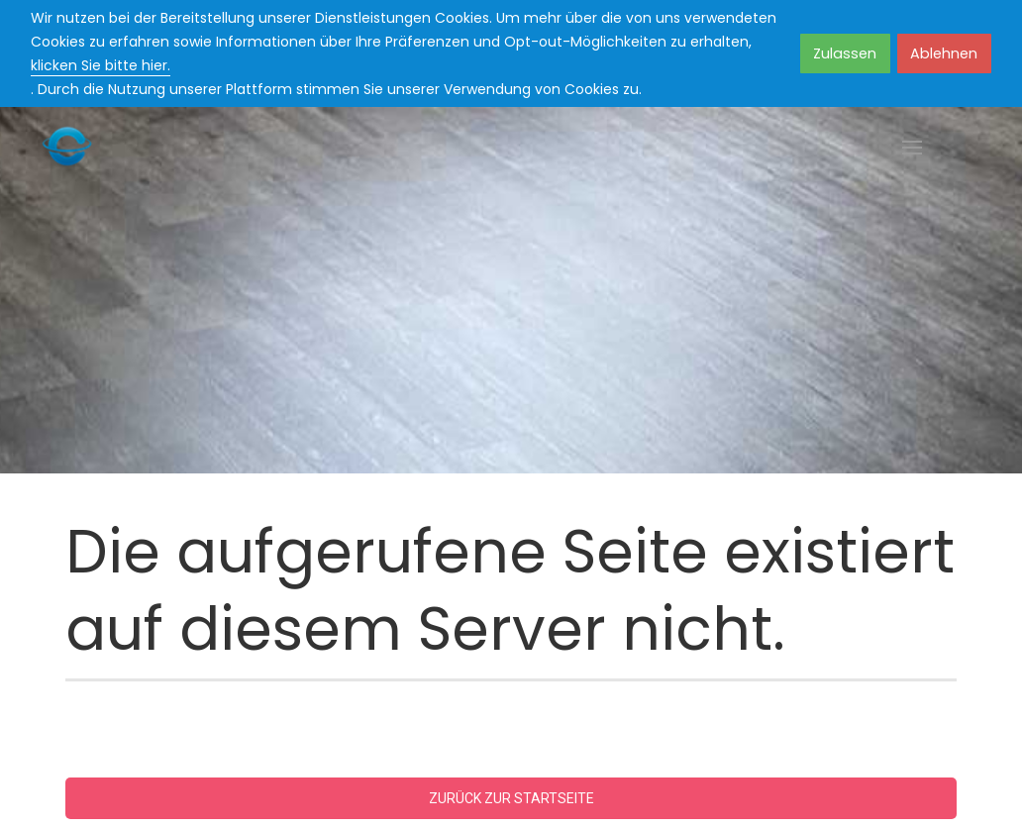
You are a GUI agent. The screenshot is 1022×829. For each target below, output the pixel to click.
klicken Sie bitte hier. (100, 65)
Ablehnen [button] (943, 53)
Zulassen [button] (844, 53)
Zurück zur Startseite (511, 798)
